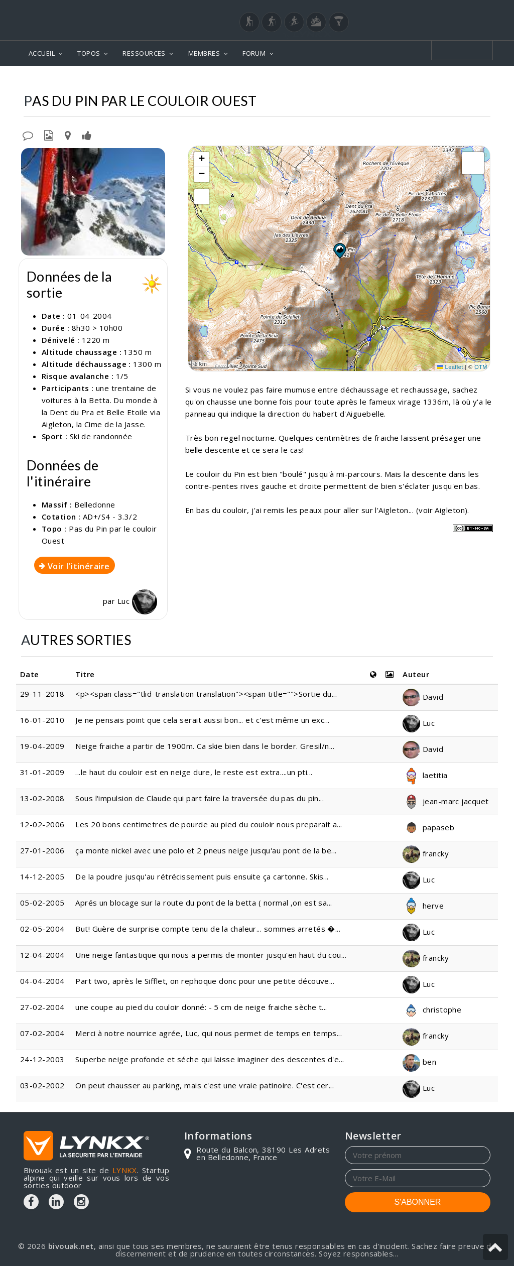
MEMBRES (204, 53)
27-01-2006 (42, 850)
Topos (268, 80)
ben (419, 1062)
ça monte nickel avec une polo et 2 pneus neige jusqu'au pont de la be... (205, 850)
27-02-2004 (42, 1007)
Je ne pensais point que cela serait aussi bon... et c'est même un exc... (202, 720)
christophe (432, 1009)
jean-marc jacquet (445, 801)
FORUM (254, 53)
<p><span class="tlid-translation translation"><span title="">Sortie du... (206, 694)
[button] (339, 250)
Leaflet (450, 367)
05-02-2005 (42, 903)
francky (426, 853)
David (423, 697)
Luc (137, 601)
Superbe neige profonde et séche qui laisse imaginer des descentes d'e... (209, 1059)
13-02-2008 (42, 798)
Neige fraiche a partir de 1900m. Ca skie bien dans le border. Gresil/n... (204, 746)
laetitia (425, 775)
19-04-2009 (42, 746)
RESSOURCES (144, 53)
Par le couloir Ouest (447, 80)
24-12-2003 (42, 1059)
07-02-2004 (42, 1033)
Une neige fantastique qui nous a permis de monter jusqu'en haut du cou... (210, 955)
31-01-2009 (42, 772)
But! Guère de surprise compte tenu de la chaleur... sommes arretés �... (207, 929)
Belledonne (316, 80)
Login (440, 10)
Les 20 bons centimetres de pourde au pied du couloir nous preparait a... (208, 824)
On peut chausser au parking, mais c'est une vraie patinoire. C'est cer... (204, 1085)
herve (423, 906)
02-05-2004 (42, 929)
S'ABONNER (418, 1202)
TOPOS (88, 53)
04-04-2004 (42, 981)
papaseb (428, 827)
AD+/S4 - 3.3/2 (110, 517)
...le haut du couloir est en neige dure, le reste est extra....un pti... (193, 772)
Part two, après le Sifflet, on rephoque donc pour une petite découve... (204, 981)
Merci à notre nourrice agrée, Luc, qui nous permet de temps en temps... (208, 1033)
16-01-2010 (42, 720)
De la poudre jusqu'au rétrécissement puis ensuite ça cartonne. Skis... (202, 876)
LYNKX (124, 1170)
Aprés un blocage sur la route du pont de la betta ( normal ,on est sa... (203, 903)
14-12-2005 (42, 876)
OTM (480, 367)
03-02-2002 (42, 1085)
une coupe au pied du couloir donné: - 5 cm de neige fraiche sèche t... (201, 1007)
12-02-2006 (42, 824)
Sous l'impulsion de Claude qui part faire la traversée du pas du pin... (199, 798)
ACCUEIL (42, 53)
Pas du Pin (373, 80)
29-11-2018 (42, 694)
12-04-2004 (42, 955)
